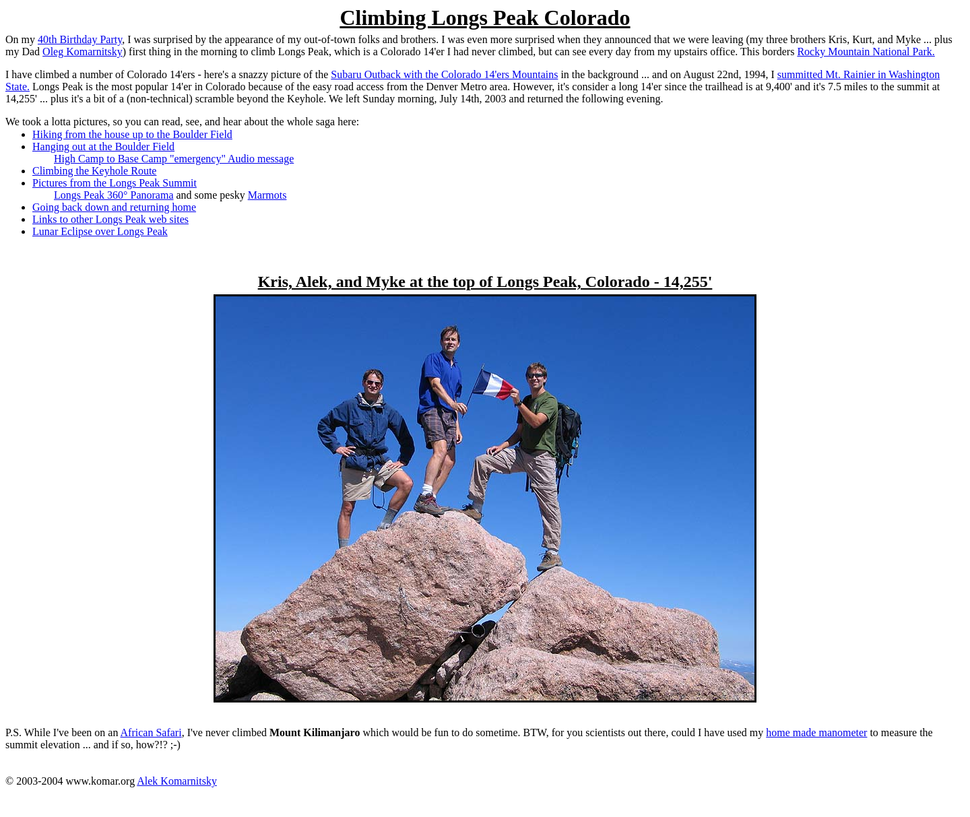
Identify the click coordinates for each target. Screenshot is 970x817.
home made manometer (816, 732)
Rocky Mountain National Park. (865, 51)
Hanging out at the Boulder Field (103, 146)
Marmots (267, 195)
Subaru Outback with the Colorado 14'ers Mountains (444, 74)
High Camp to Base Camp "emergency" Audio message (174, 158)
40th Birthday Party (80, 39)
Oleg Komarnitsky (82, 51)
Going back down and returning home (114, 207)
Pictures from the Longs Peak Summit (114, 183)
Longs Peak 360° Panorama (113, 195)
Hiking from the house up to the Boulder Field (132, 134)
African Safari (151, 732)
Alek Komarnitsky (177, 781)
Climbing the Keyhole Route (94, 170)
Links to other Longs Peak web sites (110, 219)
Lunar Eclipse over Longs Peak (100, 231)
